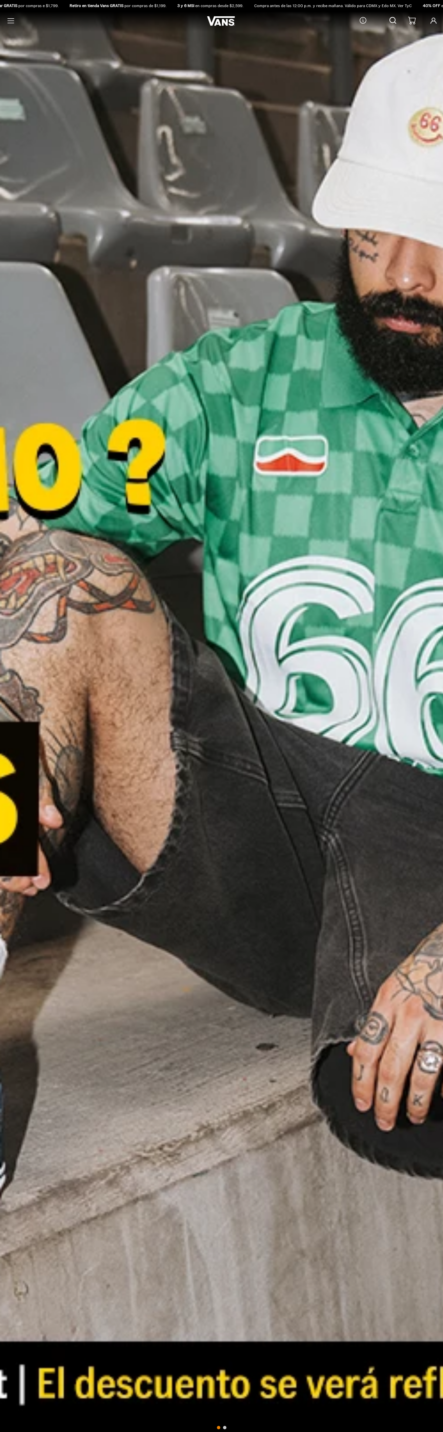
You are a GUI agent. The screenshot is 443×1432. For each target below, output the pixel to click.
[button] (393, 21)
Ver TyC (406, 5)
